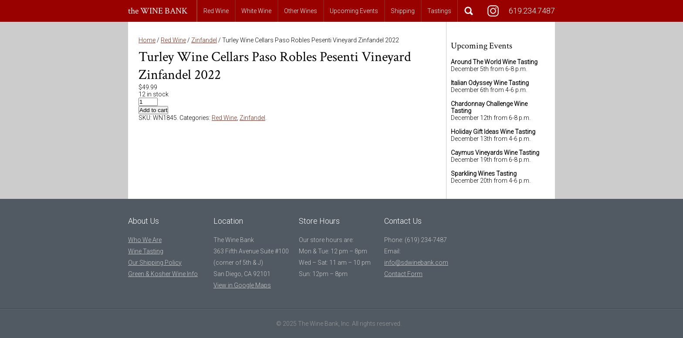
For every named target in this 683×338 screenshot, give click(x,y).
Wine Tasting (145, 251)
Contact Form (403, 273)
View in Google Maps (242, 285)
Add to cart (153, 110)
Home (147, 40)
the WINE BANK (158, 11)
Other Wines (300, 10)
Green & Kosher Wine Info (163, 273)
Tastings (439, 10)
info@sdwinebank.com (416, 262)
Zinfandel (204, 40)
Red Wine (216, 10)
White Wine (256, 10)
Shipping (403, 10)
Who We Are (145, 239)
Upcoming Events (354, 10)
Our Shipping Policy (155, 262)
